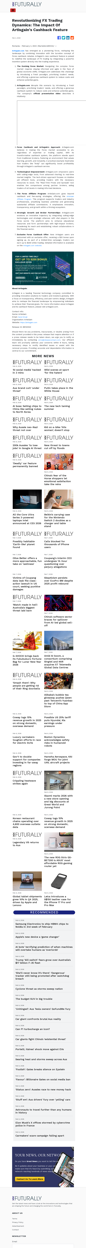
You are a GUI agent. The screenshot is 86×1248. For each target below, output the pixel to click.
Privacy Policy (18, 1222)
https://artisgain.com (29, 322)
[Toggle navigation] (13, 10)
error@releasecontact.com (49, 340)
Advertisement (18, 1226)
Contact (15, 1230)
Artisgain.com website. (33, 245)
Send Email (23, 317)
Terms (15, 1219)
